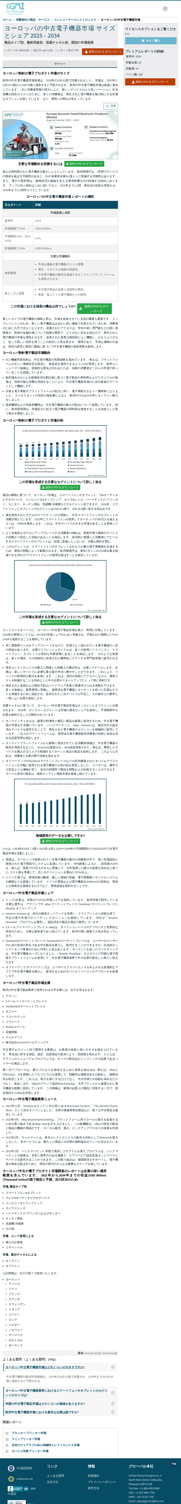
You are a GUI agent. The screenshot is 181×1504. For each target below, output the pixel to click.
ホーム (7, 20)
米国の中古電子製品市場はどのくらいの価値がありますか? (61, 1404)
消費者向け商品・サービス (33, 20)
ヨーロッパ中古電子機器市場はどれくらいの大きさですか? (61, 1367)
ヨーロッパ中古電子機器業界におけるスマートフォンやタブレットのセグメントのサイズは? (61, 1392)
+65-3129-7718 (145, 1497)
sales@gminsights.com (150, 1501)
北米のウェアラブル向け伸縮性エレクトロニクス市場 (46, 1445)
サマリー (60, 64)
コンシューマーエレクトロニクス (75, 20)
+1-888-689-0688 (149, 1488)
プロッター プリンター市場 (29, 1433)
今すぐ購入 (150, 41)
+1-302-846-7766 (145, 1492)
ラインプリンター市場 (26, 1439)
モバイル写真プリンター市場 (30, 1451)
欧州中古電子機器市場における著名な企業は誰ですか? (61, 1412)
